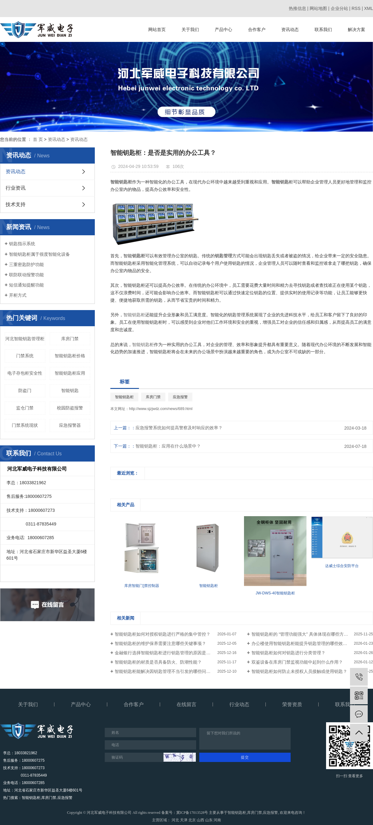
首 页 (38, 139)
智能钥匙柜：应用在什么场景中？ (168, 446)
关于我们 (190, 29)
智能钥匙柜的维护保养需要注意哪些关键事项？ (160, 643)
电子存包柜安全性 (24, 373)
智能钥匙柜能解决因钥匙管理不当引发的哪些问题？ (165, 671)
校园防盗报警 (70, 407)
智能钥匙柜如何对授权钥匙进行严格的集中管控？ (162, 634)
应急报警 (180, 397)
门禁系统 (25, 355)
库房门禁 (70, 338)
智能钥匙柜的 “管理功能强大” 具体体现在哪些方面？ (301, 634)
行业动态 (239, 704)
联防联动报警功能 (26, 274)
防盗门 (24, 390)
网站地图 (318, 8)
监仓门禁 (25, 407)
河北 (175, 820)
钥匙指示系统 (22, 243)
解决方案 (356, 29)
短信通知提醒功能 (26, 284)
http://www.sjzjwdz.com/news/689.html (160, 409)
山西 (200, 820)
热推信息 (297, 8)
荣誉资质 (292, 704)
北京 (192, 820)
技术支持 (15, 204)
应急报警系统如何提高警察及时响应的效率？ (179, 427)
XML (368, 8)
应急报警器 (70, 425)
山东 (209, 820)
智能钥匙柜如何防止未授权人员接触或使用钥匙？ (299, 671)
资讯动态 (290, 29)
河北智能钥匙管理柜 (24, 338)
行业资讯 (15, 188)
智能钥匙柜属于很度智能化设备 (39, 254)
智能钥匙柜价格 (70, 355)
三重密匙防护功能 (26, 264)
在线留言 (186, 704)
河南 (217, 820)
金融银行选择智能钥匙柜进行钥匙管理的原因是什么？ (167, 652)
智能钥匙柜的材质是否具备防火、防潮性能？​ (158, 662)
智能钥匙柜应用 (70, 373)
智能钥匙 (70, 390)
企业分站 (339, 8)
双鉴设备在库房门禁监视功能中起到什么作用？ (297, 662)
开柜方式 (17, 295)
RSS (356, 8)
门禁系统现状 (25, 425)
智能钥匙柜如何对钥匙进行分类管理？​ (288, 652)
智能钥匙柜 (134, 314)
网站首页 (157, 29)
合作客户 (256, 29)
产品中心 (223, 29)
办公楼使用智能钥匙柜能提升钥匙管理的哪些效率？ (301, 643)
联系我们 (323, 29)
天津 (183, 820)
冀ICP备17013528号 (192, 812)
